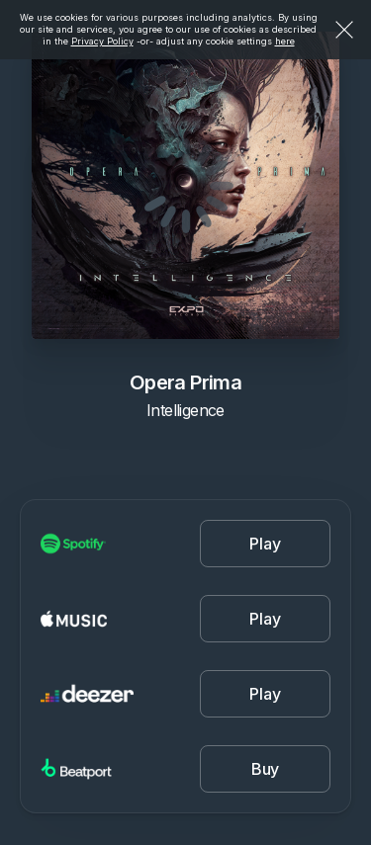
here (285, 41)
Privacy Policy (102, 41)
